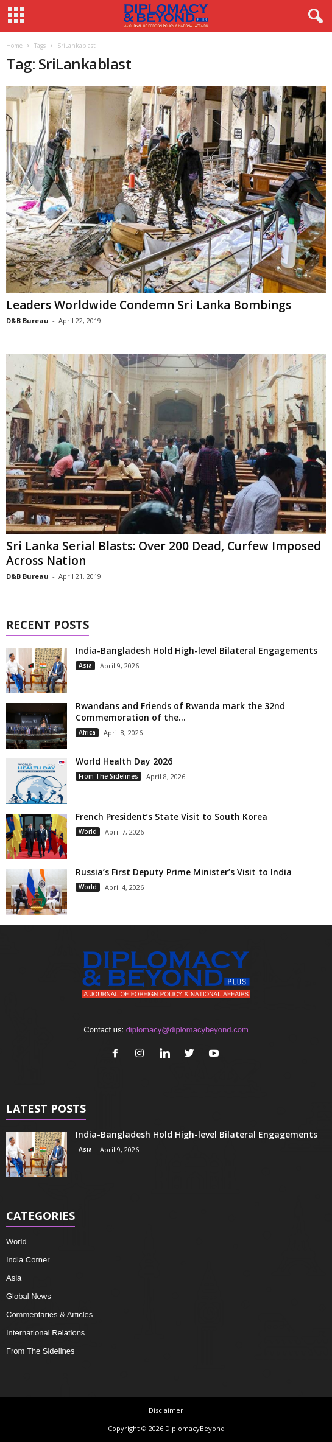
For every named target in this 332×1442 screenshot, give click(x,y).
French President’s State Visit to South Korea (171, 816)
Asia (85, 665)
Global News (28, 1296)
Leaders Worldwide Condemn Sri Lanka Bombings (148, 305)
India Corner (28, 1259)
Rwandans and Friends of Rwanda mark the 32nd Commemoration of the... (180, 711)
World (88, 831)
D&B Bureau (27, 320)
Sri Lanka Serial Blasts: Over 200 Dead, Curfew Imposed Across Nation (163, 553)
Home (14, 45)
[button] (313, 16)
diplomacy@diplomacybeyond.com (187, 1029)
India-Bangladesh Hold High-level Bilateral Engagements (196, 650)
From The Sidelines (108, 776)
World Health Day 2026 (124, 761)
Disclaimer (166, 1410)
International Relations (45, 1332)
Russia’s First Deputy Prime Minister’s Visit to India (184, 872)
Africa (87, 732)
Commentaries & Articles (49, 1314)
